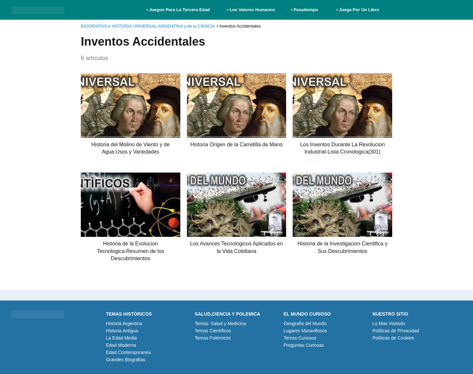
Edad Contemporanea (128, 352)
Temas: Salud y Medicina (220, 323)
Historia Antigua (122, 330)
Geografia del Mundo (305, 323)
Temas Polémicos (213, 338)
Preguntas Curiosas (303, 345)
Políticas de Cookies (393, 338)
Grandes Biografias (125, 359)
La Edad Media (121, 338)
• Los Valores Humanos (251, 9)
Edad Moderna (121, 345)
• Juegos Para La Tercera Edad (178, 9)
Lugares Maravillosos (305, 330)
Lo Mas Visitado (388, 323)
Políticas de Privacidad (395, 330)
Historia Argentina (124, 323)
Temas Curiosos (299, 338)
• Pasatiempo (304, 9)
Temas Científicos (213, 330)
